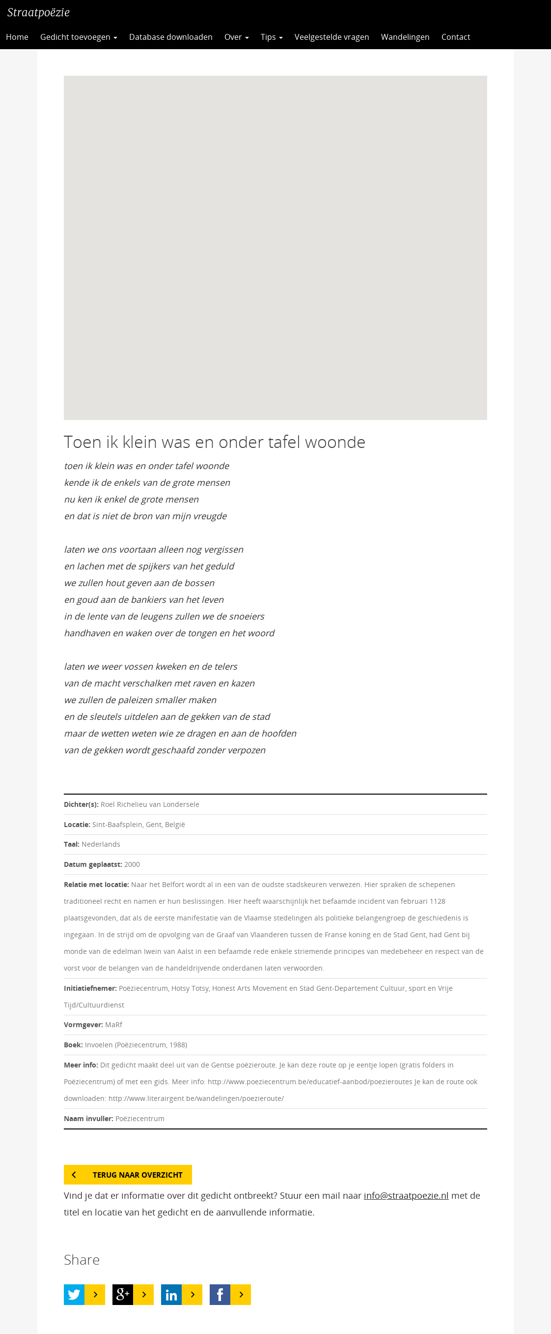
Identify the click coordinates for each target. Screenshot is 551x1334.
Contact (455, 36)
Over (236, 36)
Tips (272, 36)
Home (17, 36)
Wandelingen (405, 36)
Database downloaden (171, 36)
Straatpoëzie (38, 12)
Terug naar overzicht (138, 1175)
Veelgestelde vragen (332, 36)
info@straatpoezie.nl (406, 1195)
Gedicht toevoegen (78, 36)
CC (500, 37)
